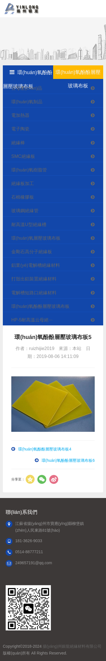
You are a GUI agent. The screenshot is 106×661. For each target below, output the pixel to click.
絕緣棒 (55, 143)
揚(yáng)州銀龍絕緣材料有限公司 (72, 646)
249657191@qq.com (33, 563)
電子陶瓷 (55, 129)
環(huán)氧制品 (55, 102)
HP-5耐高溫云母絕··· (55, 320)
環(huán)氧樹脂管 (55, 170)
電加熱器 (55, 115)
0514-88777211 (29, 552)
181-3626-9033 (28, 540)
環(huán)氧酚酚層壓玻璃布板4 (44, 449)
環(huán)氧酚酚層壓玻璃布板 (55, 306)
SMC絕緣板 (55, 156)
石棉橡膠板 (55, 197)
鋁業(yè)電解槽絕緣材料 (55, 265)
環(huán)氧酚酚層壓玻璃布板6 (68, 460)
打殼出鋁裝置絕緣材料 (55, 279)
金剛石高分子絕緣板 (55, 252)
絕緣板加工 (55, 183)
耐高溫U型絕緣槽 (55, 224)
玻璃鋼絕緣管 (55, 210)
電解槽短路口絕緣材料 (55, 293)
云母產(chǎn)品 (55, 88)
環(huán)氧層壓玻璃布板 (55, 238)
